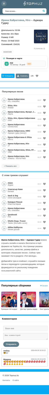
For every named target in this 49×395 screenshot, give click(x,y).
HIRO (28, 131)
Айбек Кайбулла (15, 227)
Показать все (10, 166)
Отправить (11, 345)
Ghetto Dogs (13, 221)
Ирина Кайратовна (12, 20)
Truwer (23, 221)
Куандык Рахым (15, 202)
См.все (44, 286)
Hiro (27, 20)
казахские (7, 52)
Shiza (10, 105)
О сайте (16, 381)
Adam (10, 183)
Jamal (35, 112)
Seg (16, 196)
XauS (10, 196)
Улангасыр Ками (15, 189)
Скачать (22, 76)
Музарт (29, 112)
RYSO (33, 150)
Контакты (6, 381)
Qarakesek (12, 215)
